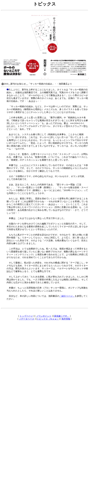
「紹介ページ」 (67, 296)
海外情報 (65, 319)
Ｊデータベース (26, 319)
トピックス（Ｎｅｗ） (48, 319)
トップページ (26, 316)
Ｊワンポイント (43, 316)
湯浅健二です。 (61, 316)
